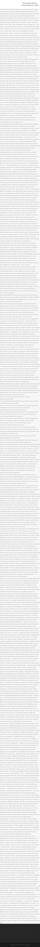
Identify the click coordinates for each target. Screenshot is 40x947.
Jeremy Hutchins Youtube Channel (11, 935)
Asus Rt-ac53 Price (27, 937)
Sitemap (35, 937)
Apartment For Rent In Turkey (24, 931)
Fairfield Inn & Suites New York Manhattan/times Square (17, 929)
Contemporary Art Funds (14, 937)
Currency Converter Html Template (26, 933)
